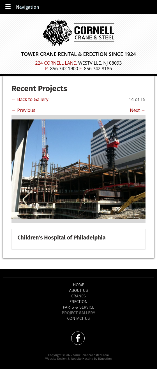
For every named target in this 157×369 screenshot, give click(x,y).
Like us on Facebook (78, 338)
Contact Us (78, 318)
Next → (138, 110)
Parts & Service (78, 307)
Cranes (78, 296)
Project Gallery (78, 312)
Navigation (27, 7)
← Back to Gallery (29, 99)
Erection (78, 301)
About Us (78, 290)
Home (78, 284)
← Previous (23, 110)
